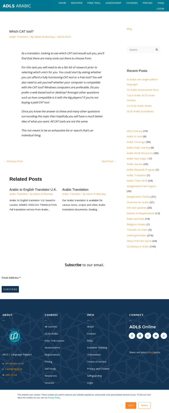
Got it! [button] (131, 405)
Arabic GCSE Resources (140, 153)
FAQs (161, 2)
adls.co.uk (12, 374)
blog (150, 352)
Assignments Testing (139, 196)
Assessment (113, 2)
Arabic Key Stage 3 (137, 158)
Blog (129, 28)
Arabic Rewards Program (141, 169)
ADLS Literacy (134, 131)
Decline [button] (144, 405)
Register (76, 2)
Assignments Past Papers (141, 186)
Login (160, 8)
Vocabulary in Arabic (138, 246)
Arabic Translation (75, 189)
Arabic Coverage (136, 142)
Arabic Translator (19, 36)
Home (62, 2)
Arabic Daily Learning (138, 147)
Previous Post (13, 161)
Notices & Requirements (141, 213)
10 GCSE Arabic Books (139, 105)
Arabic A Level (135, 136)
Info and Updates (136, 207)
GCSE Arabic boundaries (140, 111)
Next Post (109, 161)
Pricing (148, 2)
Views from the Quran (139, 240)
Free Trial (94, 2)
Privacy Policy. (54, 398)
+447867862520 (13, 369)
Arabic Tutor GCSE (137, 180)
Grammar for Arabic (138, 202)
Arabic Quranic (135, 164)
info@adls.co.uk (14, 363)
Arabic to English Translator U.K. (33, 189)
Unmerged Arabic (136, 235)
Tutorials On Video (137, 229)
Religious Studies (136, 224)
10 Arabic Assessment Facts (143, 89)
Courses (132, 2)
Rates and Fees (136, 218)
